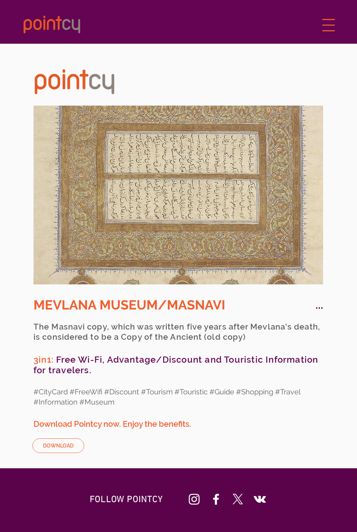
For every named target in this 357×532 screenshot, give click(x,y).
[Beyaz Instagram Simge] (194, 499)
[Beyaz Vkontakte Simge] (259, 499)
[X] (238, 499)
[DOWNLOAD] (58, 445)
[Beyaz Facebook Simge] (216, 499)
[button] (328, 25)
